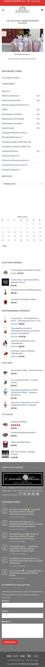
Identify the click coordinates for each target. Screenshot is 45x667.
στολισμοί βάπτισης (10, 151)
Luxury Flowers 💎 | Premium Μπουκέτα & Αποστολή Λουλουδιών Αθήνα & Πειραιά (25, 573)
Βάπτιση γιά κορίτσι (22, 54)
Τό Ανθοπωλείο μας (15, 660)
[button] (3, 10)
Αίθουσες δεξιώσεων (10, 95)
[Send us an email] (33, 494)
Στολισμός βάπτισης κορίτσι (13, 165)
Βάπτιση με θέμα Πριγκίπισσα (14, 105)
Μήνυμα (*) (6, 621)
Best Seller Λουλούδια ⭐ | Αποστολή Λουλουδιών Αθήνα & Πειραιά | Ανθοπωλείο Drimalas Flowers (24, 511)
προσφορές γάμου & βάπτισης (14, 142)
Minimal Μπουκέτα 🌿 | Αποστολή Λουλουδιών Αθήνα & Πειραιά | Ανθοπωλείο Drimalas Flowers (23, 548)
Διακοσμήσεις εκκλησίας (12, 123)
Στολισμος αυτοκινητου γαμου (14, 160)
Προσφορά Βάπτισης (10, 137)
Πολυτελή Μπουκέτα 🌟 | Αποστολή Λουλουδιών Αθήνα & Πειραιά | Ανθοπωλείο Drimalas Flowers (24, 536)
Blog (4, 91)
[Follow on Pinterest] (38, 494)
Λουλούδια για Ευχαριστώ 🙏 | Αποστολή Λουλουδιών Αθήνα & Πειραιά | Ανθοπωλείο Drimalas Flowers (26, 524)
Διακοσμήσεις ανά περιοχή (13, 119)
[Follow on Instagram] (25, 494)
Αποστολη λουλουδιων (11, 100)
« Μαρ (4, 246)
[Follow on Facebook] (20, 494)
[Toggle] (41, 95)
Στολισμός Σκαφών (10, 169)
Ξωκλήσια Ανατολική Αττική (13, 132)
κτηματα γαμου (8, 128)
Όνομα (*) (5, 601)
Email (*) (5, 611)
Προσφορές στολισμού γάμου (14, 146)
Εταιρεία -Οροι (32, 660)
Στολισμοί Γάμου (9, 155)
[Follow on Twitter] (29, 494)
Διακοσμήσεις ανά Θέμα (12, 114)
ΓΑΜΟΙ (5, 109)
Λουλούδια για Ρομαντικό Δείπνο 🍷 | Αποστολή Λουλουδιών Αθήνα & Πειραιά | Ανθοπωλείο (26, 560)
